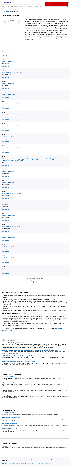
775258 (4, 135)
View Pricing (5, 66)
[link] (5, 463)
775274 (4, 245)
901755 (4, 202)
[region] (12, 24)
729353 (4, 256)
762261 (4, 157)
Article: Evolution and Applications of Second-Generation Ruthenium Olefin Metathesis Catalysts (30, 350)
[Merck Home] (7, 2)
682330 (4, 92)
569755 (4, 70)
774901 (4, 180)
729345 (4, 146)
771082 (4, 124)
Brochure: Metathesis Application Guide (13, 343)
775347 (4, 224)
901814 (4, 267)
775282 (4, 213)
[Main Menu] (2, 3)
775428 (4, 191)
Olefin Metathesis (14, 11)
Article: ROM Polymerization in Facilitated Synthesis (17, 356)
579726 (4, 81)
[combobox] (35, 6)
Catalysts (7, 11)
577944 (4, 102)
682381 (4, 235)
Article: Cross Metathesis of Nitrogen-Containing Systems (18, 361)
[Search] (67, 6)
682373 (4, 113)
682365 (4, 169)
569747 (4, 59)
